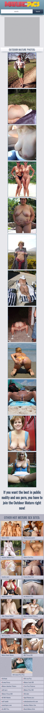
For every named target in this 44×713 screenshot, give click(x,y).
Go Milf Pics (5, 709)
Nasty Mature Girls (29, 709)
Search (38, 11)
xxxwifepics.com (6, 705)
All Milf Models (6, 697)
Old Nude (4, 678)
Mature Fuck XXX (28, 682)
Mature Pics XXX (28, 690)
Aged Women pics (28, 697)
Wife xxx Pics (27, 678)
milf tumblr (5, 701)
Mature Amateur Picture (8, 686)
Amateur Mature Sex (29, 705)
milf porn (4, 690)
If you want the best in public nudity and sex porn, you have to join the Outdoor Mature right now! (22, 500)
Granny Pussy (5, 682)
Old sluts (26, 694)
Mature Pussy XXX (7, 694)
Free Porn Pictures (29, 686)
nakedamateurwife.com (30, 701)
